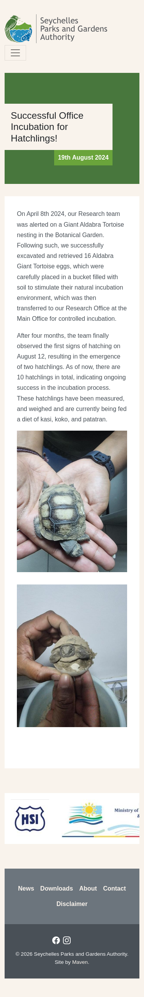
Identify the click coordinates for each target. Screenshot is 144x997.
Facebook (56, 940)
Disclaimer (72, 904)
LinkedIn (77, 940)
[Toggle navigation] (15, 53)
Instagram (67, 940)
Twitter (88, 940)
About (88, 888)
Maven (80, 962)
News (26, 888)
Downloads (56, 888)
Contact (114, 888)
